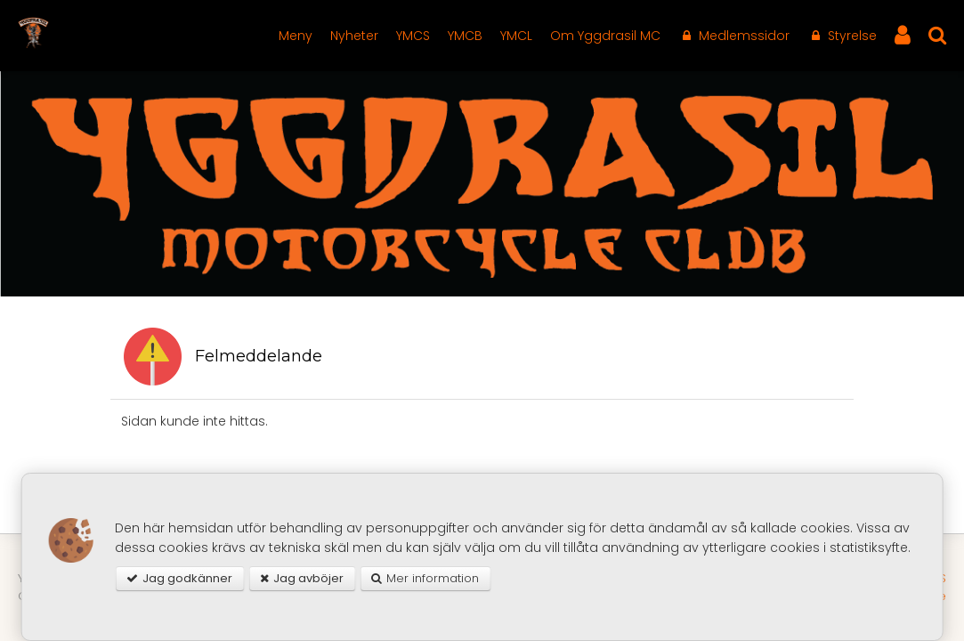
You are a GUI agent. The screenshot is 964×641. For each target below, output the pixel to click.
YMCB (465, 36)
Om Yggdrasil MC (605, 36)
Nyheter (354, 36)
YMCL (516, 36)
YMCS (413, 36)
